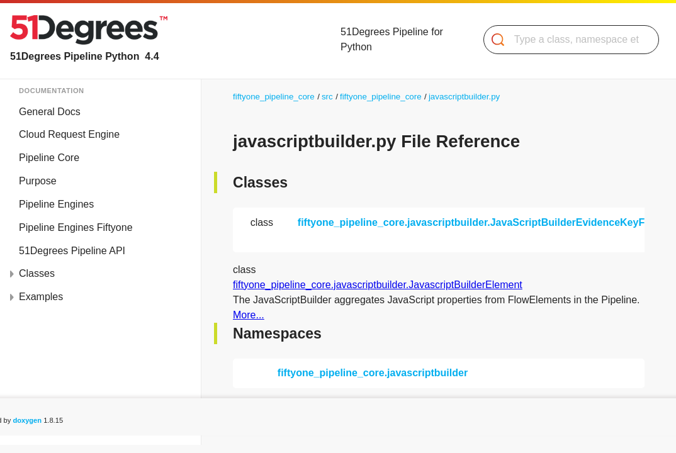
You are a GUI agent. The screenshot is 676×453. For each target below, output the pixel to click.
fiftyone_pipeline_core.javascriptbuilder (373, 372)
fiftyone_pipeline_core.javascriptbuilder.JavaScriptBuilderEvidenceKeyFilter (480, 222)
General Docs (50, 111)
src (327, 96)
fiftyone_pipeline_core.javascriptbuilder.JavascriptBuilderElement (377, 284)
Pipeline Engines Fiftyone (76, 227)
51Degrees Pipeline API (72, 250)
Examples (41, 296)
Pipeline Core (49, 157)
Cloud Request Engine (69, 134)
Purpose (38, 181)
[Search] (566, 39)
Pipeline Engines (56, 204)
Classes (37, 273)
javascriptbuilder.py (464, 96)
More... (248, 315)
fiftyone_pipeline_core (274, 96)
